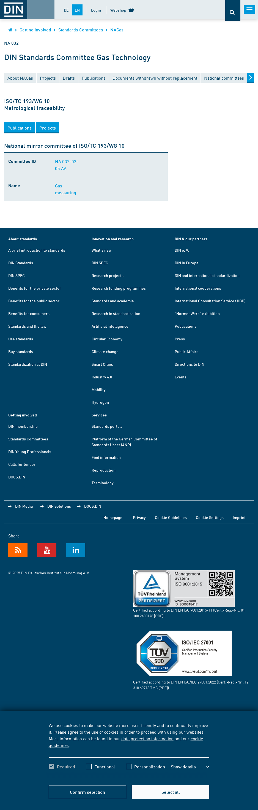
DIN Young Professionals (29, 451)
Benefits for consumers (29, 313)
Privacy (139, 517)
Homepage (112, 517)
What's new (101, 249)
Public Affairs (186, 351)
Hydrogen (100, 402)
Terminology (103, 482)
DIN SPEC (16, 275)
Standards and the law (27, 326)
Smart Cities (102, 364)
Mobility (99, 389)
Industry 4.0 (102, 376)
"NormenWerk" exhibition (197, 313)
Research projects (107, 275)
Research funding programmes (119, 288)
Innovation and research (113, 238)
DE (66, 9)
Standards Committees (80, 29)
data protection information (147, 738)
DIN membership (23, 426)
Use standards (20, 338)
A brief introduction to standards (36, 249)
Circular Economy (107, 338)
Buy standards (20, 351)
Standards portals (107, 426)
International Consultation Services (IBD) (210, 300)
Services (99, 415)
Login (96, 9)
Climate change (105, 351)
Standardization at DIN (27, 364)
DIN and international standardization (207, 275)
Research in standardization (116, 313)
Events (180, 376)
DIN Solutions (59, 506)
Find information (106, 457)
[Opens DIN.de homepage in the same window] (10, 29)
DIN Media (24, 506)
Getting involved (35, 29)
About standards (22, 238)
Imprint (239, 517)
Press (180, 338)
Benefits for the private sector (34, 288)
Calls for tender (21, 464)
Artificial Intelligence (110, 326)
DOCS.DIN (16, 476)
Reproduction (104, 469)
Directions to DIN (189, 364)
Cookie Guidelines (171, 517)
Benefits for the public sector (33, 300)
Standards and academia (113, 300)
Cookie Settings (210, 517)
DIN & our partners (191, 238)
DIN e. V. (182, 249)
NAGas (116, 29)
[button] (19, 127)
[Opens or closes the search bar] (232, 10)
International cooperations (198, 288)
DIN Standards (20, 262)
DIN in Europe (187, 262)
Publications (185, 326)
